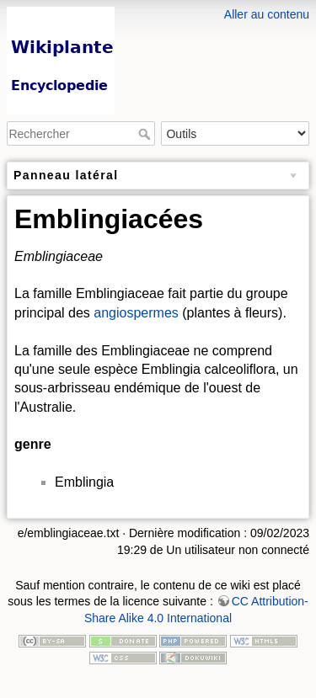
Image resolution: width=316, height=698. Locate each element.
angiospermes (136, 313)
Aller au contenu (266, 14)
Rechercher (146, 134)
